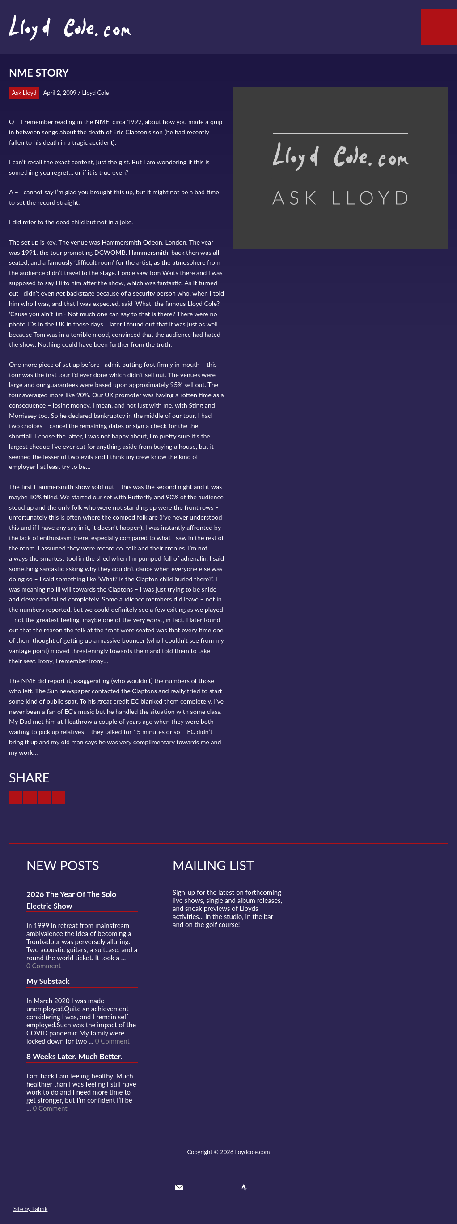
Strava (244, 1188)
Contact (179, 1188)
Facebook (211, 1188)
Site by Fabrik (30, 1208)
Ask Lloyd (24, 92)
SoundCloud (228, 1188)
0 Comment (43, 966)
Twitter (195, 1188)
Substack (276, 1188)
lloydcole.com (252, 1151)
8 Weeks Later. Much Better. (74, 1056)
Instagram (260, 1188)
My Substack (48, 981)
